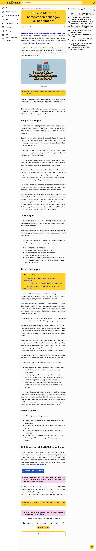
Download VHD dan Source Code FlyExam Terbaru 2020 (82, 44)
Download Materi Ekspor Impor (32, 471)
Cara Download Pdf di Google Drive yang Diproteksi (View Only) (82, 14)
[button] (23, 2)
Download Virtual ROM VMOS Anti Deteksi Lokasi (81, 48)
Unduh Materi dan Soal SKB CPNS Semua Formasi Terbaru (82, 40)
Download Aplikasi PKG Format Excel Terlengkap (81, 31)
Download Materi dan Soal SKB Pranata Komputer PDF (43, 283)
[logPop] (92, 2)
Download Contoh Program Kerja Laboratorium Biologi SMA (82, 27)
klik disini (40, 514)
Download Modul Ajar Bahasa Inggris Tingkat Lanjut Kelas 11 (81, 18)
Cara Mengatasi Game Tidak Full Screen (81, 35)
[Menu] (3, 3)
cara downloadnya (39, 465)
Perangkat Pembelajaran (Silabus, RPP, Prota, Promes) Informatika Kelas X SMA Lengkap (82, 22)
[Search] (51, 2)
